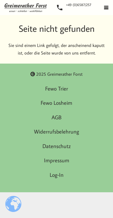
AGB (56, 117)
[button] (106, 7)
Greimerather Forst (65, 74)
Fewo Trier (56, 88)
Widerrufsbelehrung (56, 131)
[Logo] (26, 7)
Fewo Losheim (56, 102)
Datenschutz (56, 146)
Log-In (57, 174)
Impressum (56, 160)
